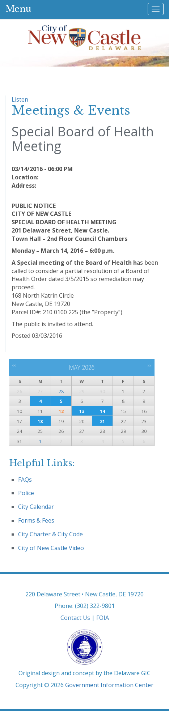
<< (14, 365)
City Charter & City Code (50, 534)
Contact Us (75, 618)
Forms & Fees (36, 520)
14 (102, 411)
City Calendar (36, 507)
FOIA (102, 618)
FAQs (25, 480)
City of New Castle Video (51, 548)
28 (61, 391)
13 (81, 411)
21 (102, 421)
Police (26, 493)
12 (61, 411)
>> (149, 365)
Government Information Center (109, 685)
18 (40, 421)
